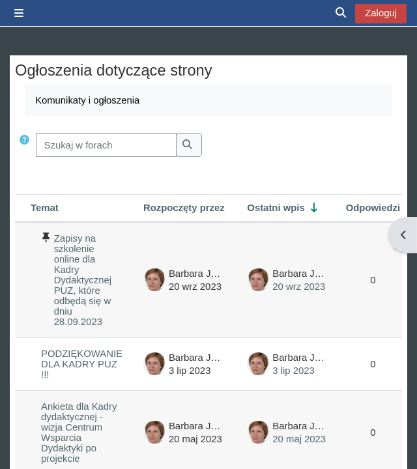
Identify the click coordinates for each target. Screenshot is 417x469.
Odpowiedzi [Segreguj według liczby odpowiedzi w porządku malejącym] (373, 208)
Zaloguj (381, 13)
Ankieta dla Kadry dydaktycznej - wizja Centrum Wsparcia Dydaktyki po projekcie (79, 432)
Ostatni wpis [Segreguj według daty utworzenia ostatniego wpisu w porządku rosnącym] (275, 208)
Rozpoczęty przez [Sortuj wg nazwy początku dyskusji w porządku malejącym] (184, 208)
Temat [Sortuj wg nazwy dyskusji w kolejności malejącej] (45, 208)
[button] (24, 144)
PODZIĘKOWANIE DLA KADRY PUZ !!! (81, 364)
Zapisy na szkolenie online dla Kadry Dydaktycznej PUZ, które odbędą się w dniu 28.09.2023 (82, 280)
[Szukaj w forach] (106, 144)
